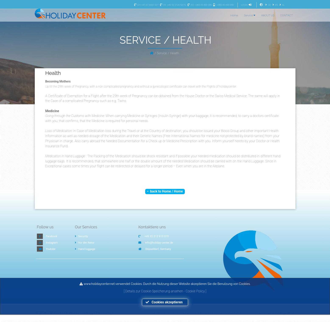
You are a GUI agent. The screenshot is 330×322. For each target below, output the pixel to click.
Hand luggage (85, 250)
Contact (186, 314)
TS (172, 314)
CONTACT (286, 15)
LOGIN (246, 5)
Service (249, 15)
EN (275, 5)
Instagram (52, 244)
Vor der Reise (84, 244)
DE (267, 5)
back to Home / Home (166, 193)
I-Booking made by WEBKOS (276, 314)
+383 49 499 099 (223, 5)
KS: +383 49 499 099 (199, 5)
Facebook (52, 238)
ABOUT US (267, 15)
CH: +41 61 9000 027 (146, 5)
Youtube (51, 250)
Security (81, 238)
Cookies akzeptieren (165, 302)
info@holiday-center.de (159, 244)
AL (281, 5)
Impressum (205, 314)
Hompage (159, 314)
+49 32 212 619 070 (156, 238)
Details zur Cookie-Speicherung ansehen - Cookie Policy (165, 291)
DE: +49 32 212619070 (172, 5)
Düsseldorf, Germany (158, 250)
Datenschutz (228, 314)
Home (234, 15)
